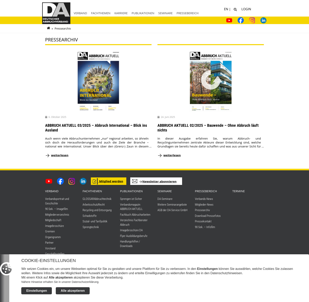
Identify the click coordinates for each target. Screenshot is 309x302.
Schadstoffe (90, 216)
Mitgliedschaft (53, 220)
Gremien (50, 231)
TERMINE (238, 191)
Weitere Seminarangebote (172, 204)
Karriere (121, 13)
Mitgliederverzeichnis (57, 214)
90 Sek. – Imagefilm (56, 209)
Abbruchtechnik (103, 199)
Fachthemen (101, 13)
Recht (101, 204)
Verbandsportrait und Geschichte (57, 201)
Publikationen (143, 13)
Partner (49, 242)
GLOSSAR (88, 199)
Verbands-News (204, 199)
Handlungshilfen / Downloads (130, 244)
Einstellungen (36, 291)
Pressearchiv (202, 210)
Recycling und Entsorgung (97, 210)
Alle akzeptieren (73, 291)
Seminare (165, 13)
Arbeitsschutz (90, 204)
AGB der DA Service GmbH (172, 210)
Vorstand (50, 248)
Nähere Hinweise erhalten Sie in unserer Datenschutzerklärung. (60, 282)
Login (245, 9)
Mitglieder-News (204, 204)
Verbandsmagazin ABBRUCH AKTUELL (131, 207)
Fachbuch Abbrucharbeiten (135, 214)
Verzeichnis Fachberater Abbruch (134, 222)
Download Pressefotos (208, 216)
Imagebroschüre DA (131, 230)
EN (226, 9)
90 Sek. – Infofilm (205, 227)
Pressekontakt (203, 221)
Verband (80, 13)
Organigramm (53, 237)
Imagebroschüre (54, 226)
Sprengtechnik (91, 227)
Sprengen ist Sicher (131, 199)
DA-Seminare (164, 199)
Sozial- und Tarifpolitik (95, 221)
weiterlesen (59, 155)
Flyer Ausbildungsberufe (133, 236)
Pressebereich (188, 13)
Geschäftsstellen (54, 254)
